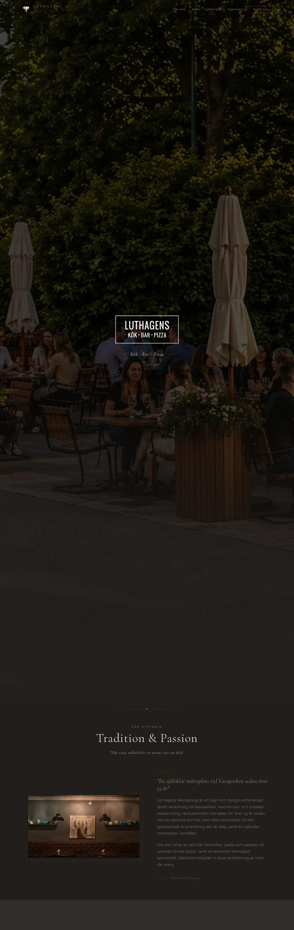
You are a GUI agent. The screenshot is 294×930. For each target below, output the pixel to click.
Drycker (214, 5)
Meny (196, 5)
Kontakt (235, 5)
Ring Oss (261, 5)
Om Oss (179, 5)
